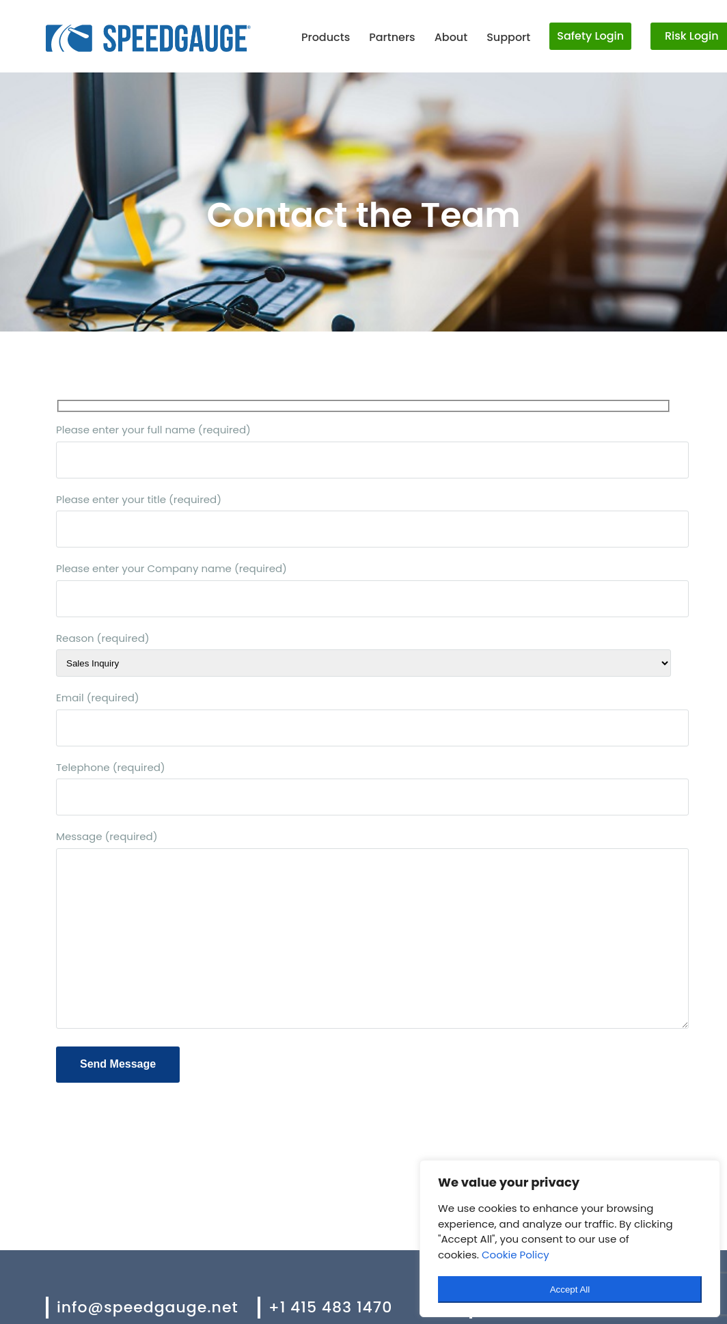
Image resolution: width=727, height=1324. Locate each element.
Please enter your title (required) (363, 520)
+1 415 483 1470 (330, 1307)
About (451, 37)
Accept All (570, 1289)
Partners (392, 37)
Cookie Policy (515, 1254)
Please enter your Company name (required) (363, 589)
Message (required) (363, 931)
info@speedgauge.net (147, 1307)
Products (325, 37)
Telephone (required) (363, 788)
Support (508, 37)
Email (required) (363, 718)
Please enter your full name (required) (363, 450)
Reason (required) (363, 654)
